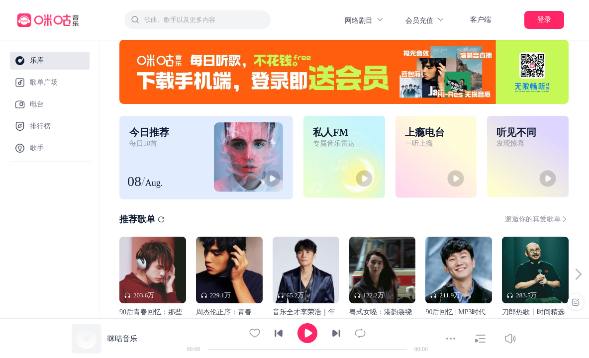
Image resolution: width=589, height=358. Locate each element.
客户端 (480, 19)
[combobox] (197, 19)
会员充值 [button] (425, 20)
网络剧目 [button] (364, 20)
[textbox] (204, 19)
